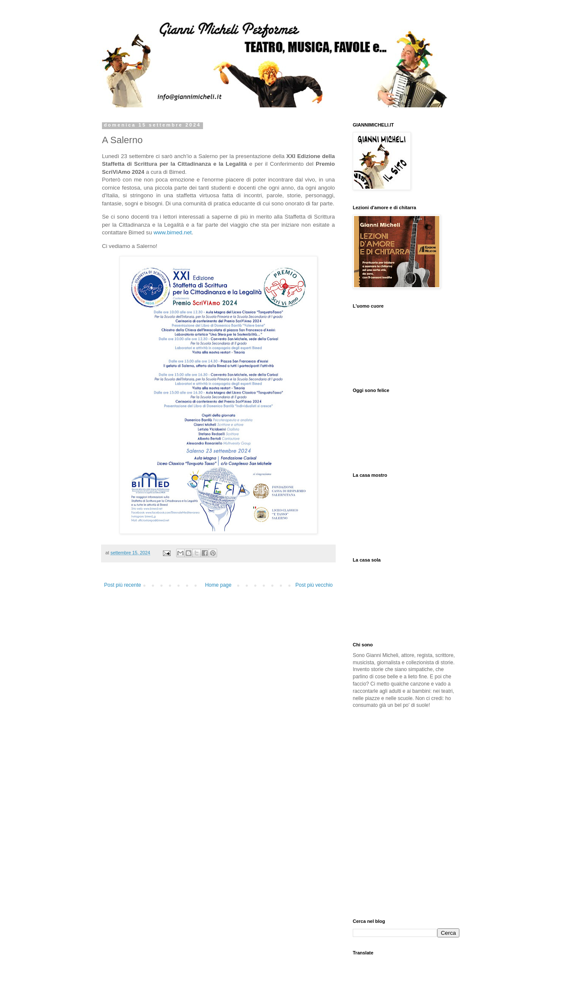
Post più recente (122, 585)
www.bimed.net (173, 232)
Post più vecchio (314, 585)
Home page (218, 585)
